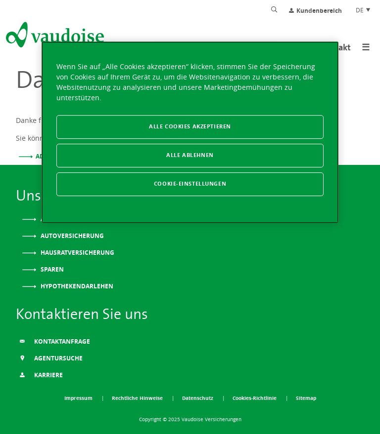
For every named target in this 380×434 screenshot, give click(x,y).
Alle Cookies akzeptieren (190, 126)
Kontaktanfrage (54, 341)
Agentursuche (51, 358)
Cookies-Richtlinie (255, 398)
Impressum (79, 398)
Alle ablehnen (189, 155)
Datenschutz (198, 398)
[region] (190, 132)
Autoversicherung (71, 236)
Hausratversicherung (76, 252)
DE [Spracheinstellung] (363, 10)
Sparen (51, 269)
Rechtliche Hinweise (138, 398)
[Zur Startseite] (54, 36)
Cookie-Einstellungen (190, 184)
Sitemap (306, 398)
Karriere (41, 375)
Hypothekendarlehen (76, 286)
